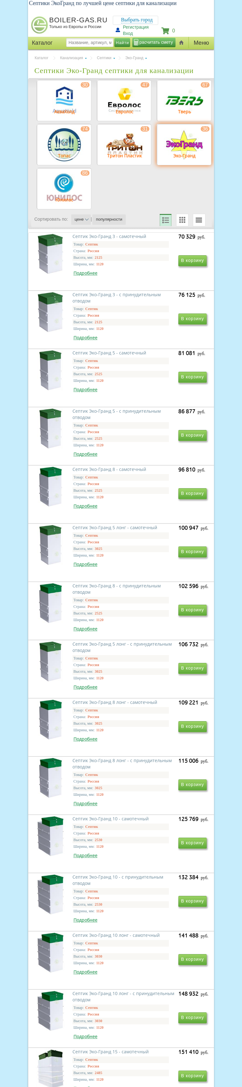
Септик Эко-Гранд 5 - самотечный (68, 391)
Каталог (42, 58)
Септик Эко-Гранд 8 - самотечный (68, 482)
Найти (122, 42)
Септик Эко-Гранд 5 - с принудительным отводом (159, 391)
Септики (104, 58)
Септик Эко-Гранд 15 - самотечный (69, 935)
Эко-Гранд (134, 58)
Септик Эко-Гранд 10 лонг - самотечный (74, 845)
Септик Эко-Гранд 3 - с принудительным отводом (159, 301)
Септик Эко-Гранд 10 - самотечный (69, 754)
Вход (128, 33)
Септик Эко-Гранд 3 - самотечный (68, 301)
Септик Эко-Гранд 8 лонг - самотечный (73, 663)
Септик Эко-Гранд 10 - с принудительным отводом (159, 754)
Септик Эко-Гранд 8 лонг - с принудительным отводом (161, 663)
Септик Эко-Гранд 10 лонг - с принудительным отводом (162, 845)
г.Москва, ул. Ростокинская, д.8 (64, 1034)
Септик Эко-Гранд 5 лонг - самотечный (159, 482)
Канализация (71, 58)
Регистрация (136, 27)
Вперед (153, 963)
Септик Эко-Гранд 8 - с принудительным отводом (74, 573)
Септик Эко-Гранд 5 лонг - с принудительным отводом (161, 573)
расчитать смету (156, 42)
